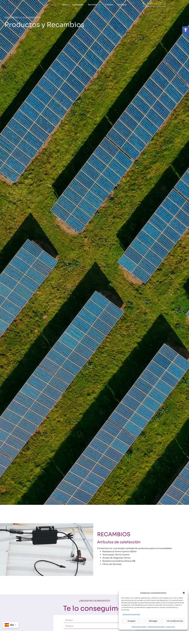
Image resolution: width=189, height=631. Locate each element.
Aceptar (131, 621)
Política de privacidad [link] (156, 627)
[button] (183, 592)
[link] (185, 29)
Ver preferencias (175, 621)
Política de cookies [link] (139, 627)
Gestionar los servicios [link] (131, 614)
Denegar (153, 621)
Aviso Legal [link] (170, 627)
